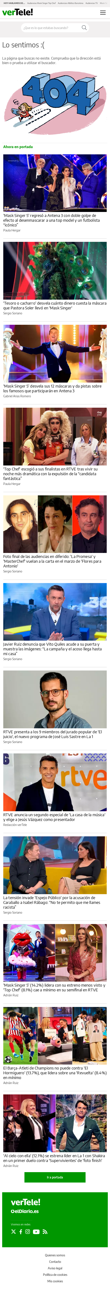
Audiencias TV (92, 3)
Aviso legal (55, 1268)
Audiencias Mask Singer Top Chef (41, 3)
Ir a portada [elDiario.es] (55, 1177)
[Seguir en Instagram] (27, 1231)
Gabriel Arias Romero (17, 396)
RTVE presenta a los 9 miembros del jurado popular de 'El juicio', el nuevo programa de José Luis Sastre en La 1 (52, 734)
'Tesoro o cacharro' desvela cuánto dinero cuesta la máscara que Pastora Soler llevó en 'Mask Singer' (55, 305)
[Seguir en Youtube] (36, 1231)
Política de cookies (55, 1274)
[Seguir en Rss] (45, 1231)
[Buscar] (84, 27)
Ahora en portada (18, 147)
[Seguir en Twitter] (13, 1231)
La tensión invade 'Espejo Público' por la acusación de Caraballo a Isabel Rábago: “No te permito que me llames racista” (51, 902)
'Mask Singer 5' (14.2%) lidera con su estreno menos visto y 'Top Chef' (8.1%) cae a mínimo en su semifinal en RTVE (54, 987)
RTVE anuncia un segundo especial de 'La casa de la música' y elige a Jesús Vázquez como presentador (54, 817)
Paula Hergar (12, 230)
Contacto (55, 1262)
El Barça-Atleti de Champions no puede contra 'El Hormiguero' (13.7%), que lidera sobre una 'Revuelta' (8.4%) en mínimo (55, 1072)
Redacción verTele (15, 825)
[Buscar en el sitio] (50, 27)
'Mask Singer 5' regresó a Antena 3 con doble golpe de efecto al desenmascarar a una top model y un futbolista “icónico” (51, 220)
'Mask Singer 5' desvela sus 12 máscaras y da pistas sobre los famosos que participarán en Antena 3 (52, 388)
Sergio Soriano (12, 313)
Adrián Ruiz (10, 995)
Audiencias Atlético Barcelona (70, 3)
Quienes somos (55, 1255)
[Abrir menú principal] (103, 13)
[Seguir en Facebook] (20, 1231)
